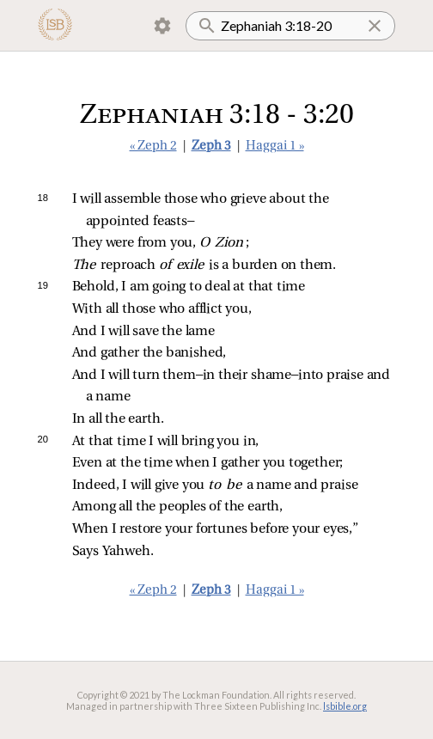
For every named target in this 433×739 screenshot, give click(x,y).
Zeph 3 (211, 146)
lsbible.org (345, 706)
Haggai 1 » (275, 146)
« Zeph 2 (153, 146)
